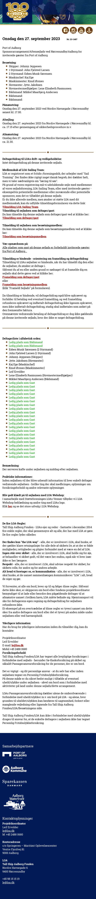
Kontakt (12, 36)
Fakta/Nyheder (76, 32)
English (26, 36)
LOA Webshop (58, 36)
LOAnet (40, 36)
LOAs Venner (55, 32)
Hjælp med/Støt (32, 32)
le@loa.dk (8, 830)
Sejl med (12, 32)
